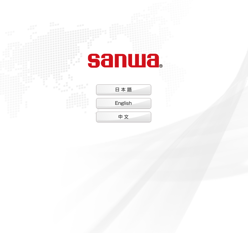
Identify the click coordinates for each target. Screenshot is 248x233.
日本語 (124, 90)
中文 (124, 117)
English (124, 103)
